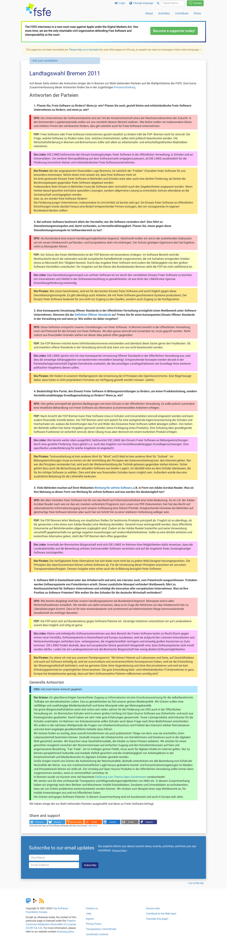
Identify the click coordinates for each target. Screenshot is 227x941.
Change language (141, 3)
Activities (164, 13)
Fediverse (39, 822)
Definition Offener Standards (93, 314)
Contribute (181, 13)
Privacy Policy (93, 923)
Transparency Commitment (101, 929)
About (149, 13)
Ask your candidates (45, 60)
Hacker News (76, 822)
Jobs (88, 913)
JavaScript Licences (97, 934)
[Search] (158, 3)
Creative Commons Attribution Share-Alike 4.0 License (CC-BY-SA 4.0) (51, 924)
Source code (153, 908)
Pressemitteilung (124, 87)
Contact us (92, 908)
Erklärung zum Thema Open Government (120, 777)
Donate (195, 3)
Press (197, 13)
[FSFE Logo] (38, 9)
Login (120, 3)
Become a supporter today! (174, 31)
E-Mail (131, 822)
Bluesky (57, 822)
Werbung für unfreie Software (113, 488)
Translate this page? (157, 918)
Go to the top (196, 883)
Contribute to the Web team (161, 913)
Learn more (92, 826)
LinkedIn (112, 822)
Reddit (94, 822)
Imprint (90, 918)
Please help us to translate (83, 49)
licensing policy (65, 931)
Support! (149, 822)
